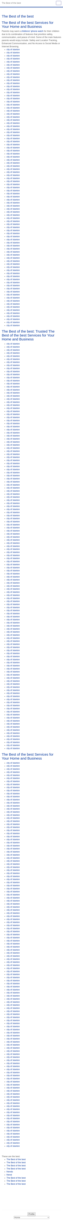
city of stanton (13, 49)
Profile (31, 1214)
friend (9, 1175)
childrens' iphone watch (32, 31)
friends (10, 1171)
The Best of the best (16, 1159)
